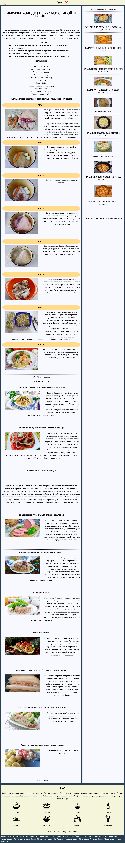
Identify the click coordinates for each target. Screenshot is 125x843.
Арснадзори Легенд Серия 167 (53, 836)
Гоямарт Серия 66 (48, 838)
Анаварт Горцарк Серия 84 (79, 836)
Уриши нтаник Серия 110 (28, 838)
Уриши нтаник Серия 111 (27, 836)
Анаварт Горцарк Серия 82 (94, 838)
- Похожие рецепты (39, 56)
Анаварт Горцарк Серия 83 (69, 838)
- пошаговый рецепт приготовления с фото (39, 52)
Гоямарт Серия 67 (99, 836)
